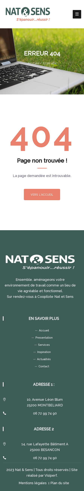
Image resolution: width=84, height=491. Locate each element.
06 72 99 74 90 (45, 413)
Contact (44, 366)
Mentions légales (33, 483)
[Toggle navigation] (77, 14)
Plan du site (59, 483)
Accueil (33, 63)
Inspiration (44, 352)
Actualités (44, 359)
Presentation (44, 337)
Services (44, 345)
